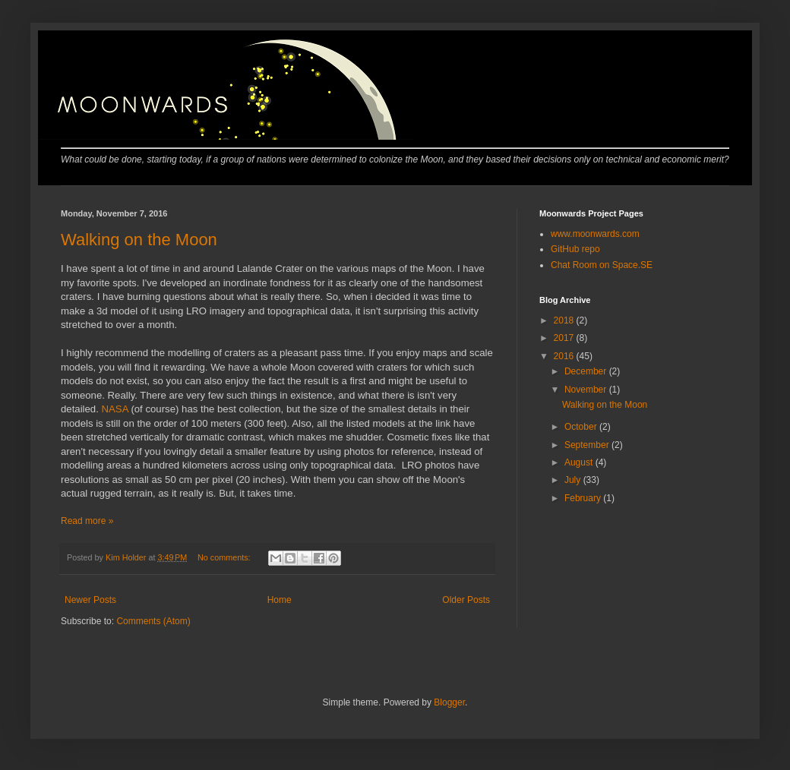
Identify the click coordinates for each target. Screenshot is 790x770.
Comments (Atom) (153, 621)
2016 (565, 356)
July (573, 480)
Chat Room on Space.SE (602, 265)
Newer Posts (90, 600)
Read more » (87, 521)
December (586, 371)
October (581, 426)
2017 (565, 338)
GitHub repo (575, 249)
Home (279, 600)
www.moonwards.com (595, 234)
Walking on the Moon (139, 239)
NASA (115, 409)
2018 (565, 320)
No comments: (225, 557)
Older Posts (466, 600)
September (587, 445)
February (583, 498)
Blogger (449, 702)
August (580, 462)
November (586, 389)
